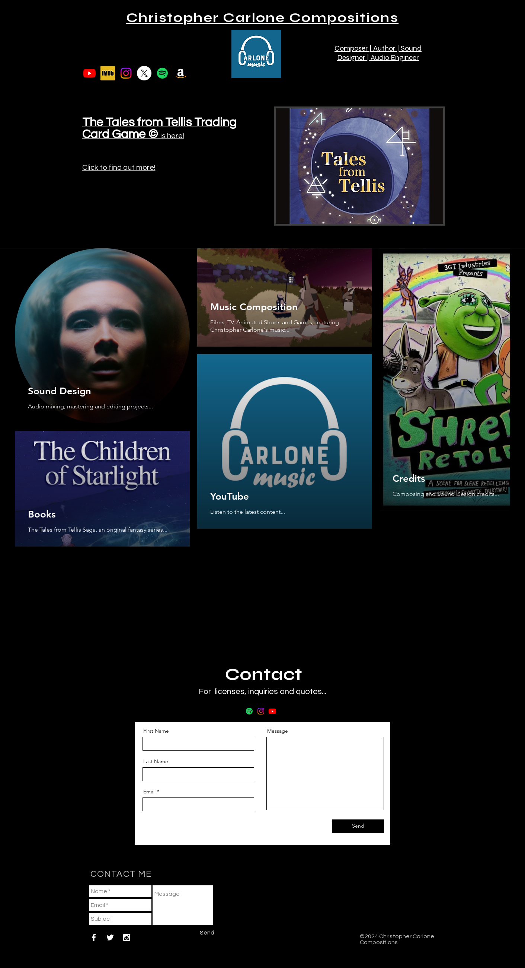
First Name (156, 730)
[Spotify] (162, 73)
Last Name (155, 761)
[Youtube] (89, 73)
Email (149, 791)
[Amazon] (180, 73)
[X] (144, 73)
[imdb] (107, 73)
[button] (438, 41)
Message (277, 730)
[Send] (358, 826)
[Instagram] (126, 73)
